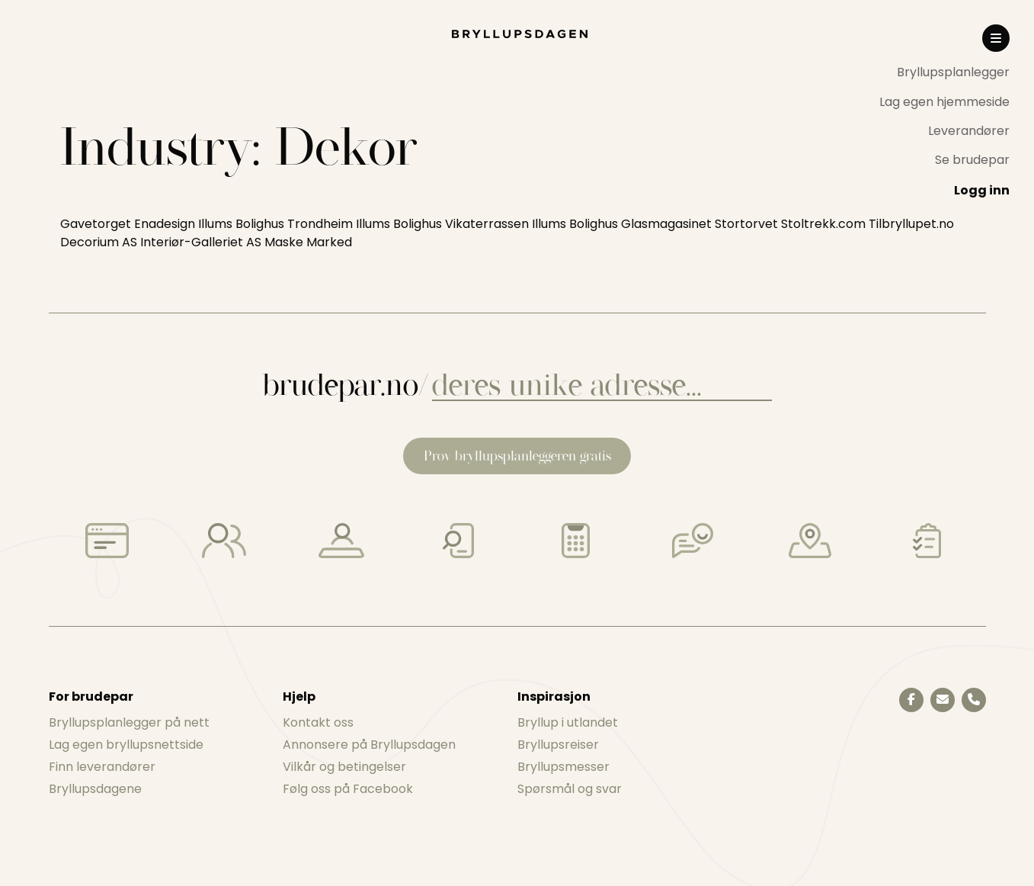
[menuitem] (944, 72)
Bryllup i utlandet (567, 722)
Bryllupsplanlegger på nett (129, 722)
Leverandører (969, 131)
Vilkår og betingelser (344, 766)
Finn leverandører (102, 766)
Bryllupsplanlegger (953, 72)
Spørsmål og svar (569, 789)
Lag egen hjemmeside (944, 102)
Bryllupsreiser (558, 744)
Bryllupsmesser (563, 766)
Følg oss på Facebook (348, 789)
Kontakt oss (318, 722)
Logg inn (982, 190)
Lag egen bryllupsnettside (126, 744)
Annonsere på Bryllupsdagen (369, 744)
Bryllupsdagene (95, 789)
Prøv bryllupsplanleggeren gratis (517, 456)
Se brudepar (972, 160)
